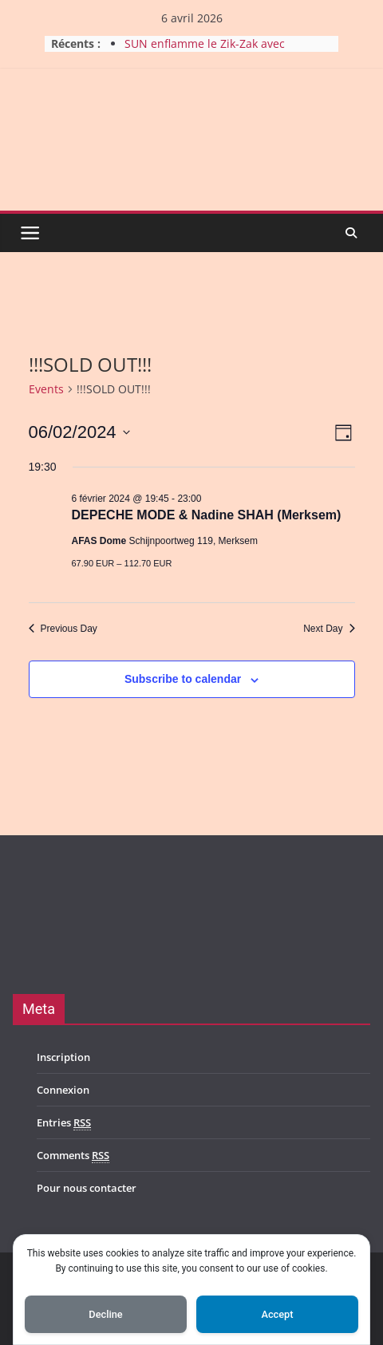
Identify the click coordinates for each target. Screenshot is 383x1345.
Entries (64, 1122)
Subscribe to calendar (182, 678)
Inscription (63, 1057)
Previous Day (63, 628)
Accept (277, 1314)
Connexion (63, 1090)
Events (46, 388)
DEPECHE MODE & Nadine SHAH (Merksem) (207, 515)
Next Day (328, 628)
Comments (73, 1155)
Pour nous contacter (86, 1188)
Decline (105, 1314)
